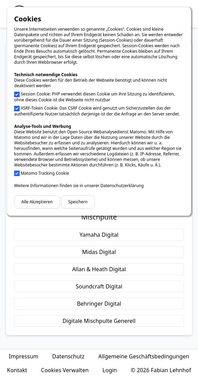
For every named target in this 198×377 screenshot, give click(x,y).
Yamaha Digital (99, 234)
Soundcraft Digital (99, 286)
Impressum (24, 356)
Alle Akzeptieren (37, 202)
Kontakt (17, 370)
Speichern (78, 202)
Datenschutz (68, 356)
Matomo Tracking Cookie (45, 173)
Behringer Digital (99, 303)
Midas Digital (99, 252)
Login (109, 370)
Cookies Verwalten (65, 370)
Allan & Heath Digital (99, 269)
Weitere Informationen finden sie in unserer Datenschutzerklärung (79, 185)
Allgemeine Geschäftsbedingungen (143, 356)
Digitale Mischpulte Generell (99, 321)
